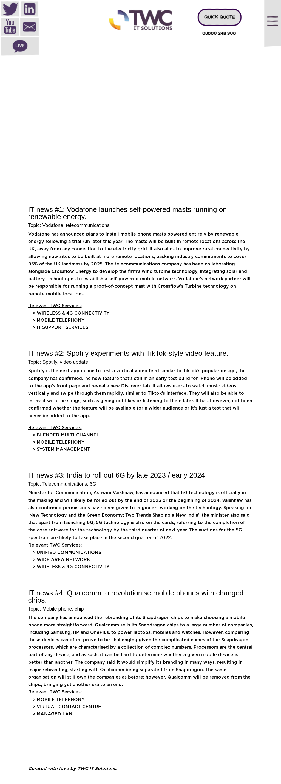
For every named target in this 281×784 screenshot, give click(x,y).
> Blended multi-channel (66, 435)
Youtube (10, 27)
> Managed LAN (52, 714)
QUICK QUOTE (219, 17)
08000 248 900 (219, 34)
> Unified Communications (67, 552)
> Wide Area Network (61, 560)
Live (20, 46)
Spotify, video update (65, 362)
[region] (140, 104)
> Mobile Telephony (58, 320)
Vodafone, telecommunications (76, 225)
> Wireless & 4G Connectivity (72, 313)
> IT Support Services (60, 327)
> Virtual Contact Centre (68, 707)
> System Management (62, 449)
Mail (29, 27)
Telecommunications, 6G (69, 484)
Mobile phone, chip (63, 609)
